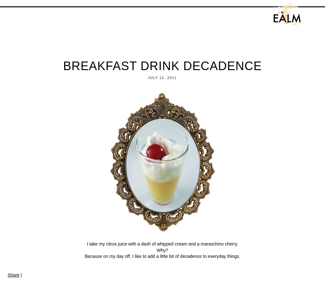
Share (13, 275)
